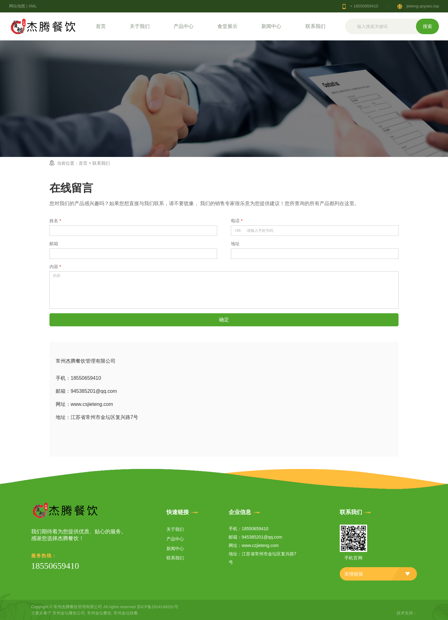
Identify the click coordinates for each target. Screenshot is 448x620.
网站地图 (17, 6)
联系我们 (315, 26)
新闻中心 (271, 26)
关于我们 (140, 26)
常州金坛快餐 (126, 613)
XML (32, 6)
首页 (101, 26)
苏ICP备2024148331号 (157, 606)
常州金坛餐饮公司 (69, 613)
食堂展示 (227, 26)
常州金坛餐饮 (99, 613)
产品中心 (184, 26)
